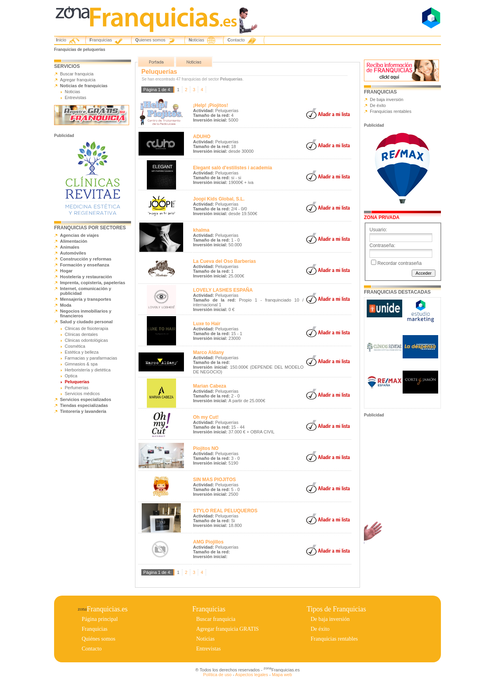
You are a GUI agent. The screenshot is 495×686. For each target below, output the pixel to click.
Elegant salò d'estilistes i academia (232, 168)
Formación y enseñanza (84, 264)
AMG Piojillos (208, 542)
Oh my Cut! (206, 417)
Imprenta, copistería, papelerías (92, 282)
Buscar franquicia (77, 73)
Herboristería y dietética (88, 369)
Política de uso (217, 674)
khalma (201, 230)
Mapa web (282, 674)
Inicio (61, 39)
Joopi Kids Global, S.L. (219, 199)
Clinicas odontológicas (86, 340)
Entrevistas (75, 97)
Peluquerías (77, 381)
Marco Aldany (208, 352)
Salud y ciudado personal (86, 321)
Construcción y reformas (85, 259)
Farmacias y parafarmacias (91, 358)
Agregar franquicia (78, 79)
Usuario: (378, 229)
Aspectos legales (251, 674)
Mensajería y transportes (85, 299)
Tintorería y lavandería (83, 411)
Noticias (196, 39)
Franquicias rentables (390, 111)
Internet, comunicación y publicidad (85, 291)
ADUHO (201, 136)
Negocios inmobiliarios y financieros (85, 313)
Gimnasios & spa (81, 364)
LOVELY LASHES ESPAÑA (223, 290)
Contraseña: (382, 245)
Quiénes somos (98, 639)
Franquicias (101, 39)
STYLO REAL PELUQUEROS (225, 511)
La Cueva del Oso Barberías (224, 261)
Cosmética (75, 346)
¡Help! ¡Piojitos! (210, 105)
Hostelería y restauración (86, 276)
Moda (65, 305)
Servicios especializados (85, 399)
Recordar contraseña (399, 263)
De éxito (378, 105)
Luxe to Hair (206, 323)
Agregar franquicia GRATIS (227, 629)
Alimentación (73, 241)
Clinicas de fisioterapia (86, 328)
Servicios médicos (82, 393)
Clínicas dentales (81, 334)
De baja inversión (386, 99)
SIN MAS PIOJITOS (214, 479)
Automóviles (73, 253)
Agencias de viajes (79, 235)
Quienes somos (150, 39)
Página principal (100, 619)
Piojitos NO (206, 448)
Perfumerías (76, 387)
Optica (71, 375)
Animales (69, 247)
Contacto (236, 39)
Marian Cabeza (209, 386)
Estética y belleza (82, 352)
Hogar (66, 270)
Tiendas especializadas (84, 405)
